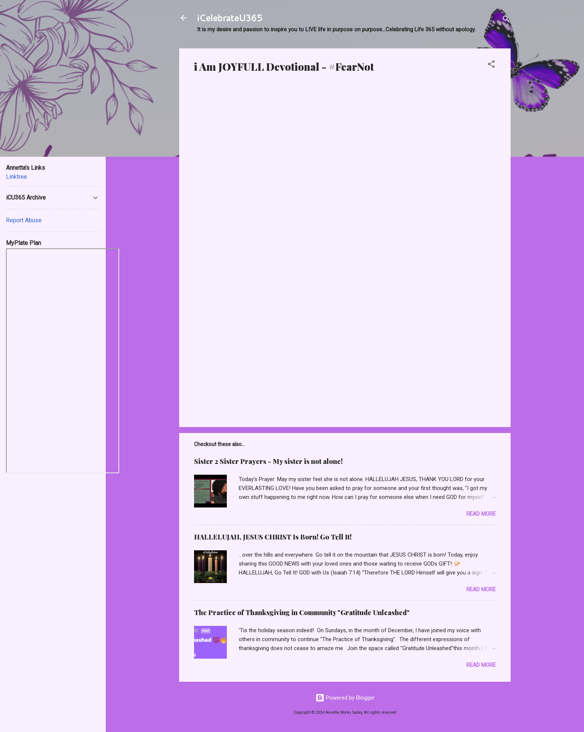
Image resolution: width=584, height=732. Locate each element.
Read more (481, 513)
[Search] (506, 20)
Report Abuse (24, 220)
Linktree (16, 176)
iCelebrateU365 (229, 18)
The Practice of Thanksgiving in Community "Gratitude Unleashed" (302, 612)
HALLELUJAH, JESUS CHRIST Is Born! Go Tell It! (273, 536)
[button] (491, 65)
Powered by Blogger (345, 697)
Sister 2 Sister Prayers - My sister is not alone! (268, 461)
